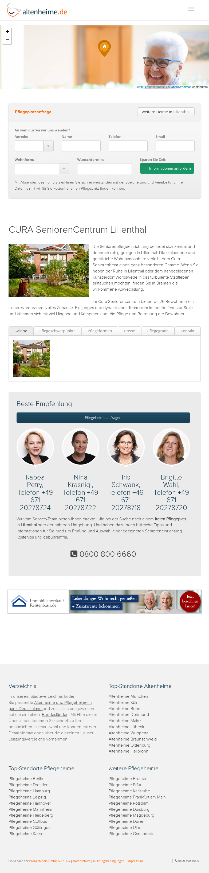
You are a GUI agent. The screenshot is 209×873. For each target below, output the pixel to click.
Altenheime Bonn (124, 708)
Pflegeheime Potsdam (129, 803)
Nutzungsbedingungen (108, 861)
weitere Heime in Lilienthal (166, 111)
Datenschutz (81, 861)
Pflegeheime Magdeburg (131, 815)
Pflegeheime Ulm (124, 827)
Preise (129, 330)
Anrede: (21, 136)
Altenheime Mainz (125, 720)
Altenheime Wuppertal (129, 733)
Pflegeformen (100, 330)
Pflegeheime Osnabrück (131, 833)
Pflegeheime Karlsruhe (129, 791)
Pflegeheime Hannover (30, 803)
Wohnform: (24, 159)
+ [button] (7, 32)
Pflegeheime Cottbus (28, 821)
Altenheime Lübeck (126, 727)
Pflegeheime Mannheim (30, 809)
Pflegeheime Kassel (26, 833)
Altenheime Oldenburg (129, 745)
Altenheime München (128, 696)
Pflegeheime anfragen (103, 417)
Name (67, 136)
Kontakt (188, 330)
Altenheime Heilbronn (128, 751)
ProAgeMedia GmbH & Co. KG (49, 861)
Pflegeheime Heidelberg (31, 815)
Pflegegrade (158, 330)
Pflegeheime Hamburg (29, 791)
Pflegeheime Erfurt (126, 785)
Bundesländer (54, 714)
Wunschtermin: (90, 159)
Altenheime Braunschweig (133, 739)
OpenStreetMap (181, 86)
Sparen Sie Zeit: (153, 159)
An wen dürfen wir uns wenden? (42, 130)
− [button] (7, 40)
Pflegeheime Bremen (128, 778)
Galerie (20, 330)
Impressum (135, 861)
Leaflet (140, 86)
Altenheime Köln (124, 702)
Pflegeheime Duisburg (129, 809)
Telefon (115, 136)
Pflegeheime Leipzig (27, 797)
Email (160, 136)
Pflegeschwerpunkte (57, 330)
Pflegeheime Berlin (26, 778)
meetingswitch (156, 86)
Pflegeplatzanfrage (33, 112)
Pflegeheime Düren (126, 821)
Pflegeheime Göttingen (30, 827)
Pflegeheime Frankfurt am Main (137, 797)
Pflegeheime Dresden (29, 785)
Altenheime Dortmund (129, 714)
